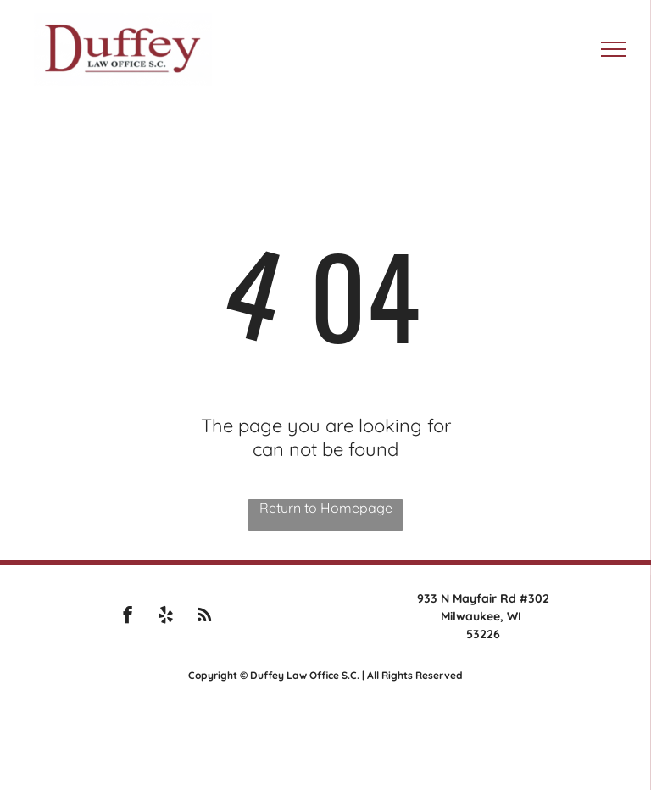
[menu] (614, 49)
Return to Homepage (325, 507)
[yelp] (166, 617)
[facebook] (127, 617)
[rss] (204, 617)
